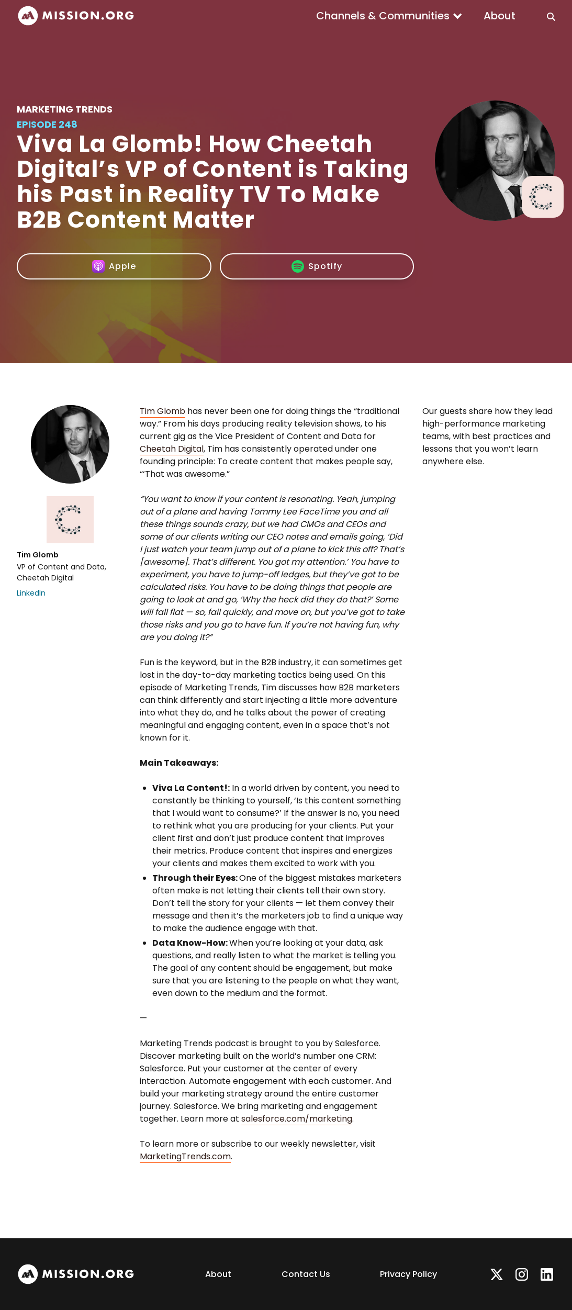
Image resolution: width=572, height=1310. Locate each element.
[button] (389, 15)
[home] (76, 16)
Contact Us (306, 1274)
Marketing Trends (65, 109)
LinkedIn (31, 593)
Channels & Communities (383, 15)
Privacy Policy (408, 1274)
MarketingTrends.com (185, 1156)
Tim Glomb (162, 411)
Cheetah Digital (172, 449)
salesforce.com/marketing (296, 1119)
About (499, 15)
